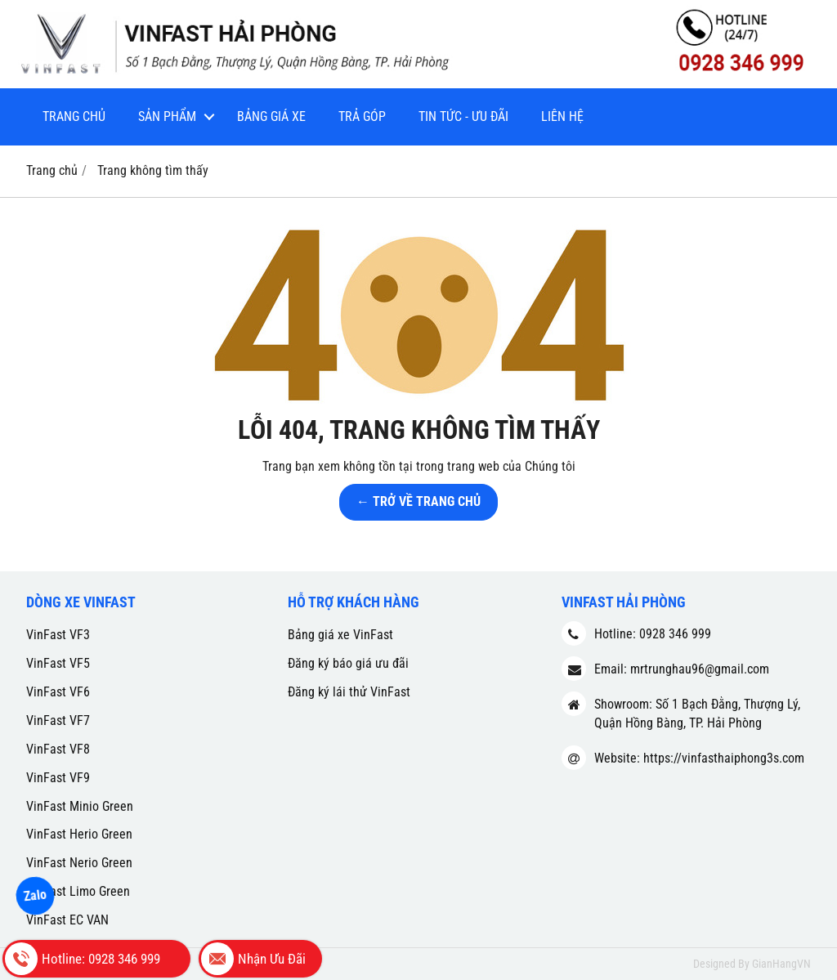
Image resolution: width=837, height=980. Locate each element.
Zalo (35, 895)
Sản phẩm (167, 116)
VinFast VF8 (58, 749)
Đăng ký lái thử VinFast (349, 692)
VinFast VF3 (58, 634)
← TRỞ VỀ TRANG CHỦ (418, 501)
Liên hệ (562, 116)
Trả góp (362, 116)
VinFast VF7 (58, 720)
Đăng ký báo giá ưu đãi (348, 663)
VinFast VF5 (58, 663)
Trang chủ (74, 116)
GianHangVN (781, 963)
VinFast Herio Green (79, 834)
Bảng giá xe (271, 116)
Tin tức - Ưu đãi (463, 116)
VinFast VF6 (58, 692)
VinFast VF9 (58, 777)
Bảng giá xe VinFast (340, 634)
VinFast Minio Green (79, 806)
